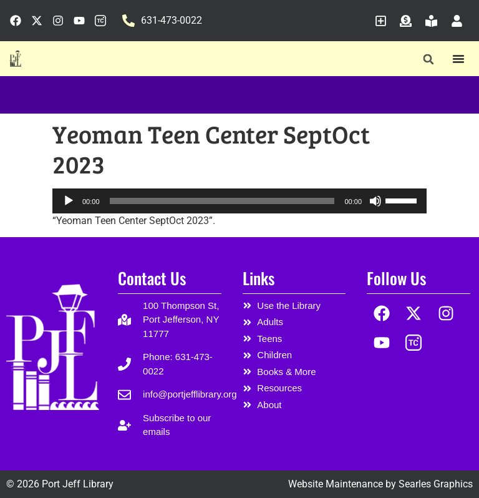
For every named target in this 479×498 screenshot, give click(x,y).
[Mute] (375, 201)
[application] (239, 200)
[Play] (68, 201)
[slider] (222, 201)
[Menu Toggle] (458, 58)
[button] (428, 59)
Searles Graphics (436, 484)
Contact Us (152, 278)
